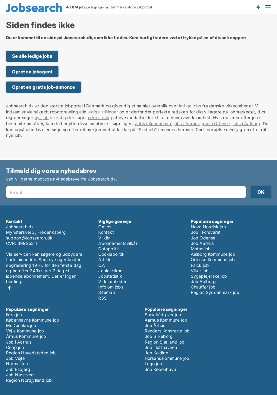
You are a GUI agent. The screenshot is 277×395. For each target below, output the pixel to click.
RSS (102, 298)
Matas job (201, 248)
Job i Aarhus (18, 341)
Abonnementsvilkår (117, 243)
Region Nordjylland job (29, 380)
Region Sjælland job (165, 341)
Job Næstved (20, 374)
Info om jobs (110, 286)
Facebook (9, 288)
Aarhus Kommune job (166, 319)
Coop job (15, 347)
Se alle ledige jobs (32, 56)
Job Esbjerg (18, 369)
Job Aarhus (202, 243)
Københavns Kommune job (32, 319)
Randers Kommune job (167, 330)
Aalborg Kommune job (213, 254)
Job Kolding (156, 352)
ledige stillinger (102, 111)
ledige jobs (190, 105)
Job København (160, 369)
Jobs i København (153, 123)
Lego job (153, 363)
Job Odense (203, 237)
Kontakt (106, 232)
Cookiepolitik (111, 254)
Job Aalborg (203, 281)
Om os (104, 226)
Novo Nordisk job (208, 226)
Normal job (17, 363)
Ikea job (14, 314)
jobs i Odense (216, 123)
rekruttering (100, 117)
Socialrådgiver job (163, 314)
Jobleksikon (110, 270)
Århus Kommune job (26, 336)
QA (101, 265)
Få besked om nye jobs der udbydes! (258, 7)
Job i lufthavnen (161, 347)
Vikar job (200, 270)
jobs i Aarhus (187, 123)
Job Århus (155, 325)
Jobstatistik (110, 276)
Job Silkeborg (159, 336)
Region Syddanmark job (215, 292)
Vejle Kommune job (25, 330)
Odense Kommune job (213, 259)
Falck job (200, 265)
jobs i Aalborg (246, 123)
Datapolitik (109, 248)
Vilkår (104, 237)
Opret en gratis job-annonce (43, 87)
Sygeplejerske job (209, 276)
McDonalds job (21, 325)
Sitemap (106, 292)
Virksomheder (112, 281)
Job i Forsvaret (206, 232)
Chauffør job (203, 286)
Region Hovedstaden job (31, 352)
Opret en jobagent (32, 72)
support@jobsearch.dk (29, 237)
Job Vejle (15, 358)
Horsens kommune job (167, 358)
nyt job (42, 117)
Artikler (105, 259)
